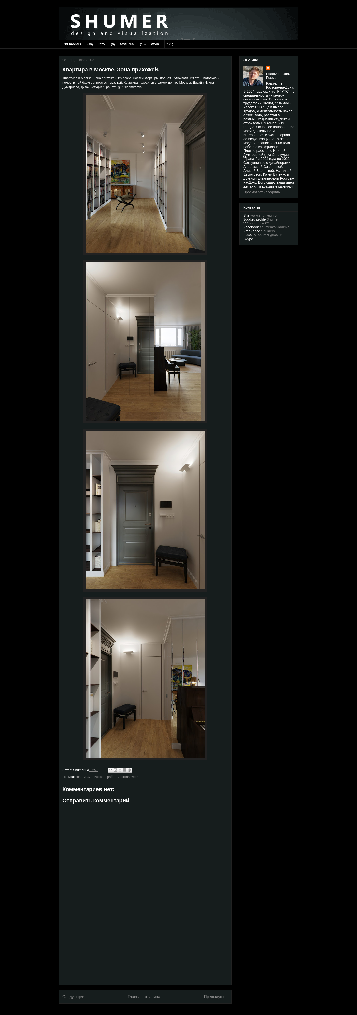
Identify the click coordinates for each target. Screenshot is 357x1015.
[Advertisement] (145, 950)
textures (127, 44)
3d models (72, 44)
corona (125, 777)
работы (112, 777)
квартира (82, 777)
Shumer (273, 219)
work (155, 44)
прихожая (98, 777)
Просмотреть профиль (261, 192)
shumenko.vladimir (274, 227)
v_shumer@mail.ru (269, 235)
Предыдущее (216, 997)
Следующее (73, 997)
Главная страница (144, 997)
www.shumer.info (263, 215)
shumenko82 (259, 223)
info (101, 44)
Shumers (268, 231)
